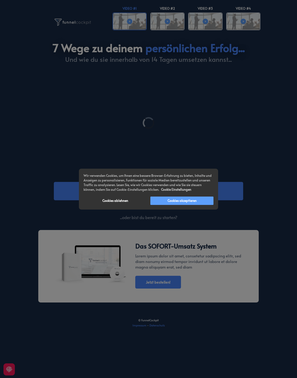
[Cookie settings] (9, 369)
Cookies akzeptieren (182, 200)
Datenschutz (157, 325)
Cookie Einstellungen (176, 189)
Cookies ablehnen (115, 200)
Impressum (139, 325)
